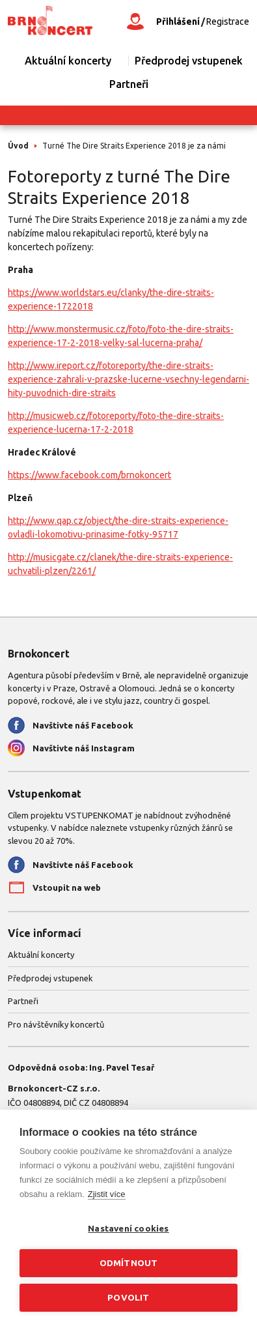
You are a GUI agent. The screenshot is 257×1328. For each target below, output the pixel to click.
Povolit (128, 1297)
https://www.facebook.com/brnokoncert (89, 475)
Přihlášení (178, 21)
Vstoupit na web (67, 887)
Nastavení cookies (128, 1228)
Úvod (18, 145)
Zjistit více (107, 1194)
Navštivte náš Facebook (83, 725)
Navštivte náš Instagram (84, 748)
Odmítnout (129, 1263)
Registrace (227, 21)
